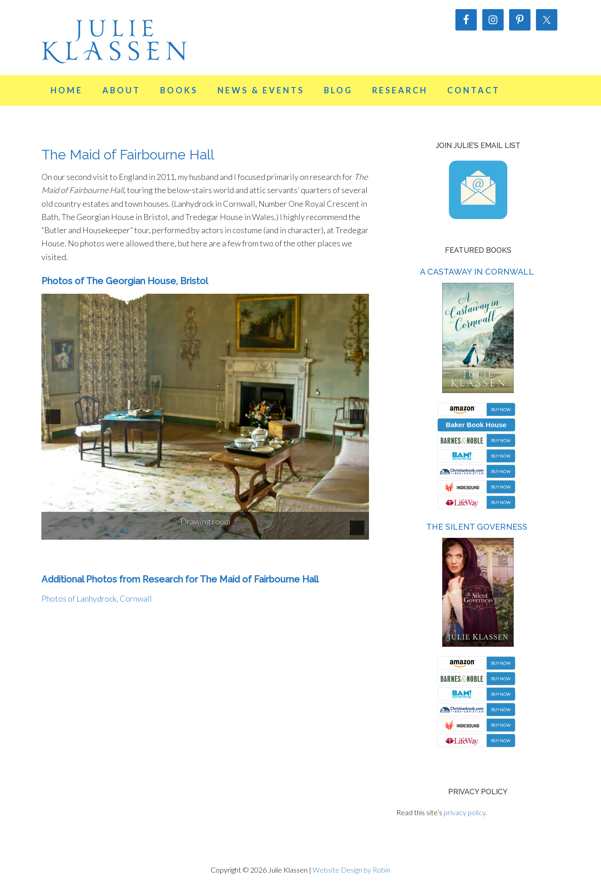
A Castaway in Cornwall (477, 271)
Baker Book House (476, 425)
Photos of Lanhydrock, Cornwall (96, 598)
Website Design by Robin (351, 869)
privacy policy (464, 812)
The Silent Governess (476, 526)
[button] (53, 416)
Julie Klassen (114, 41)
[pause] (357, 528)
